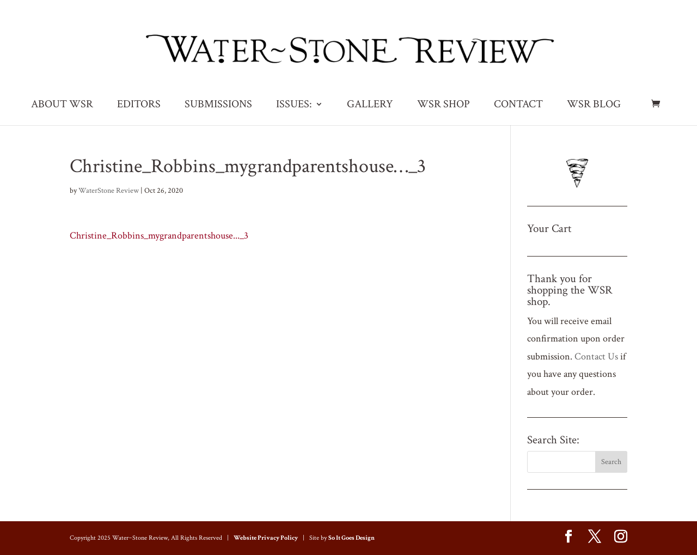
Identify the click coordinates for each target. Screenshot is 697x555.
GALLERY (370, 105)
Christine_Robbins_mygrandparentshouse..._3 (159, 235)
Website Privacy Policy (266, 538)
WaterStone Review (108, 191)
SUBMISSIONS (218, 105)
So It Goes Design (351, 538)
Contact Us (596, 356)
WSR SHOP (443, 105)
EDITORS (139, 105)
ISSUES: (294, 105)
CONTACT (518, 105)
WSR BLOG (594, 105)
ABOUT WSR (62, 105)
